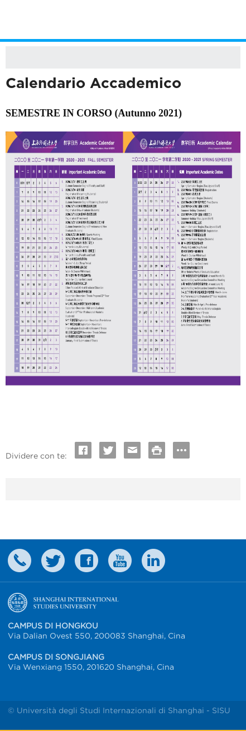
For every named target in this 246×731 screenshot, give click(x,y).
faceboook (86, 560)
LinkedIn (153, 560)
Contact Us (19, 560)
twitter (53, 560)
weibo (120, 560)
